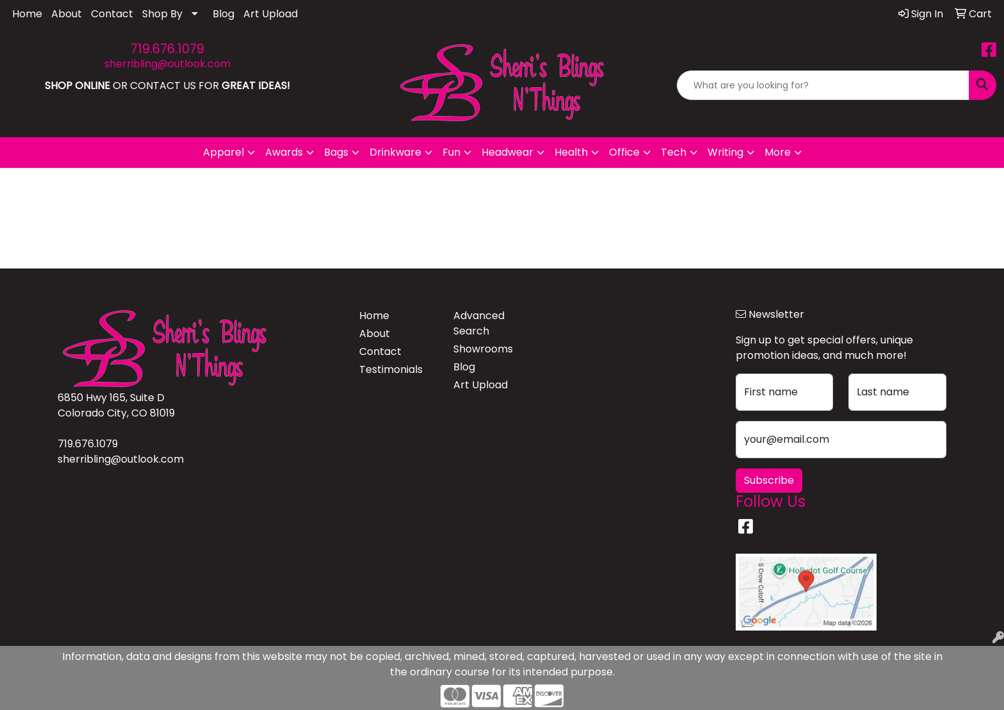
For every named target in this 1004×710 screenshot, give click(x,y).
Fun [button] (451, 152)
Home (27, 13)
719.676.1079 (167, 49)
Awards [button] (284, 152)
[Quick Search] (823, 85)
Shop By (162, 13)
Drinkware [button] (395, 152)
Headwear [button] (507, 152)
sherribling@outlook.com (167, 63)
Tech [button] (673, 152)
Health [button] (571, 152)
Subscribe (769, 480)
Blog (223, 13)
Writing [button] (725, 152)
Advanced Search (479, 323)
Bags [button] (336, 152)
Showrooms (483, 349)
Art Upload (270, 13)
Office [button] (624, 152)
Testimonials (391, 369)
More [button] (778, 152)
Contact (112, 13)
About (66, 13)
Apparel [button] (223, 152)
